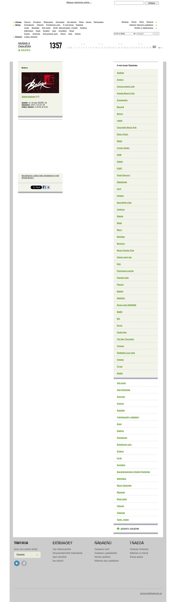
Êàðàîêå (79, 25)
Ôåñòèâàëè (99, 22)
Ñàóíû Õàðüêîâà (124, 486)
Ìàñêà (119, 223)
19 (122, 48)
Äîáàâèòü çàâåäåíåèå (106, 553)
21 (128, 48)
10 (96, 48)
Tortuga (120, 346)
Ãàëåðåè (121, 410)
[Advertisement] (88, 576)
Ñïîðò (81, 22)
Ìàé (159, 48)
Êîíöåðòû (37, 22)
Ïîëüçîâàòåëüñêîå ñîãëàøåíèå (67, 553)
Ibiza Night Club (124, 203)
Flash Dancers (123, 175)
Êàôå (119, 424)
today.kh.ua (21, 543)
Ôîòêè (134, 22)
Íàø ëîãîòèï (58, 560)
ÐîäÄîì (119, 312)
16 (113, 48)
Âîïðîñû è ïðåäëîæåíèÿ (143, 28)
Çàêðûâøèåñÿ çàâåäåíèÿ (128, 417)
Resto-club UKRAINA (126, 305)
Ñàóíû (63, 34)
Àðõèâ (78, 34)
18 (119, 48)
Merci (119, 230)
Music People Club (125, 250)
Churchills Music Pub (127, 127)
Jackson (121, 209)
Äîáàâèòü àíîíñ (102, 549)
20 (125, 48)
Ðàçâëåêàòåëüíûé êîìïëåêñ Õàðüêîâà (133, 472)
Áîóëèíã (120, 404)
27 (145, 48)
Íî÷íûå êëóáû (68, 25)
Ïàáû (54, 31)
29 (150, 48)
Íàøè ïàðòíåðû (60, 557)
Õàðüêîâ (20, 554)
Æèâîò (120, 373)
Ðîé (118, 319)
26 (142, 48)
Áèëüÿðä (121, 397)
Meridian (121, 237)
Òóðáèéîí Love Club (126, 353)
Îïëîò (119, 264)
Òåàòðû (120, 506)
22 (130, 48)
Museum (121, 244)
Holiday (120, 196)
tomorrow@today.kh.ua (151, 593)
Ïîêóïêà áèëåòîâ (102, 557)
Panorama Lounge (125, 271)
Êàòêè (27, 34)
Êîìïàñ (119, 141)
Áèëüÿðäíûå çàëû (50, 34)
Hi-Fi (119, 189)
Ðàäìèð (120, 291)
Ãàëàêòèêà (122, 182)
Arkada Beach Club (126, 93)
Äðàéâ (120, 162)
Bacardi (120, 107)
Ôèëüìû (27, 22)
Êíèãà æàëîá (136, 557)
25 (139, 48)
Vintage (120, 360)
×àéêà (119, 121)
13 (105, 48)
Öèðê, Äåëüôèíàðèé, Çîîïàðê (65, 28)
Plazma (120, 284)
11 (99, 48)
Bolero (120, 114)
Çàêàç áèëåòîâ (30, 37)
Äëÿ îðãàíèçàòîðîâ (62, 549)
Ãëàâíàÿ (125, 22)
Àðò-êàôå (121, 383)
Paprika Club (123, 278)
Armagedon (122, 100)
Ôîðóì (141, 22)
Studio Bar (122, 332)
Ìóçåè (119, 458)
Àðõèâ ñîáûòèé (28, 97)
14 (108, 48)
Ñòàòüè (150, 22)
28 (148, 48)
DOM (119, 155)
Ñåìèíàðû (121, 492)
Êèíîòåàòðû (122, 438)
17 (116, 48)
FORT (119, 168)
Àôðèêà (120, 73)
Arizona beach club (126, 86)
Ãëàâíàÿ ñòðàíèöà (139, 549)
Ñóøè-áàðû (122, 499)
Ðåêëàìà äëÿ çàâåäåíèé (107, 560)
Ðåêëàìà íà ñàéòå (139, 553)
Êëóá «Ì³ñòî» (122, 134)
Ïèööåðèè (121, 465)
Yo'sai (119, 366)
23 (133, 48)
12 (102, 48)
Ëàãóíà (120, 216)
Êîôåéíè (120, 451)
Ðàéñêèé (121, 298)
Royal (119, 325)
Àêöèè (88, 22)
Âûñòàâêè (60, 22)
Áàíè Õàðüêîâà (123, 390)
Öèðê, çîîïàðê (123, 520)
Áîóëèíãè (36, 34)
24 (136, 48)
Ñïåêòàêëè (48, 22)
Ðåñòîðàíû (121, 479)
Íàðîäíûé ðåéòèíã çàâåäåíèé (141, 25)
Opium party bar (124, 257)
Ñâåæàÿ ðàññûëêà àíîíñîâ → (79, 2)
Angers (120, 80)
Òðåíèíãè (121, 513)
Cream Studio (123, 148)
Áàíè (70, 34)
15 (110, 48)
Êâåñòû (120, 431)
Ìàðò (70, 48)
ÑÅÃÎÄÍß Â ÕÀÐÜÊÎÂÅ (24, 45)
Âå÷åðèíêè (71, 22)
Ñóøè (71, 31)
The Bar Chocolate (125, 339)
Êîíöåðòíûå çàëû (124, 445)
